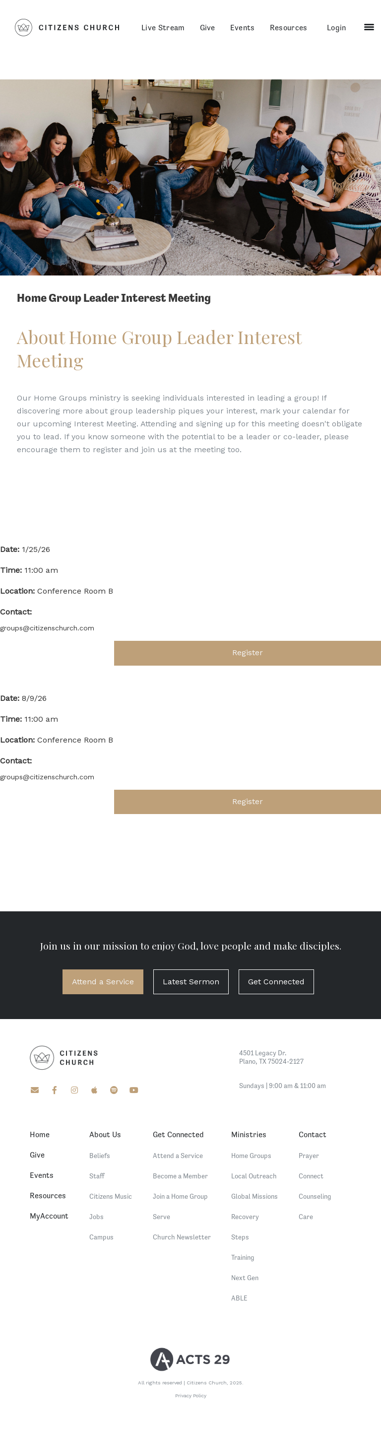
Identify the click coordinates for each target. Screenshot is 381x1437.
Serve (161, 1216)
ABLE (239, 1298)
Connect (311, 1175)
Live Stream (163, 27)
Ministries (248, 1134)
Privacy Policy (190, 1395)
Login (336, 27)
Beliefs (99, 1155)
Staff (97, 1175)
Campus (101, 1236)
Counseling (315, 1196)
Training (242, 1257)
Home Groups (251, 1155)
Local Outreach (254, 1175)
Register (247, 652)
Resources (289, 27)
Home (40, 1134)
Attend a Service (103, 981)
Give (207, 27)
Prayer (309, 1155)
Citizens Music (110, 1196)
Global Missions (254, 1196)
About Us (105, 1134)
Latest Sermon (191, 981)
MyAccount (49, 1216)
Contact (312, 1134)
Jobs (96, 1216)
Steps (240, 1236)
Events (242, 27)
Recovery (245, 1216)
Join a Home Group (180, 1196)
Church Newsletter (182, 1236)
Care (306, 1216)
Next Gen (244, 1277)
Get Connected (276, 981)
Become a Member (180, 1175)
